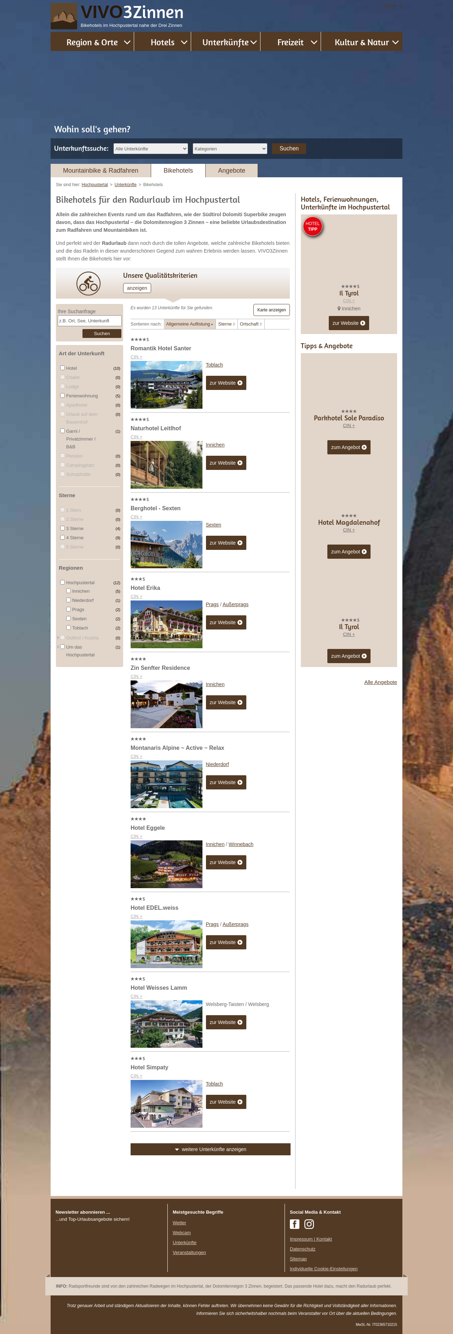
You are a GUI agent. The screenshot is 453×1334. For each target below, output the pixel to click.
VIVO (132, 12)
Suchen (289, 148)
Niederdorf (217, 764)
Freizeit (290, 41)
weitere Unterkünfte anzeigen (214, 1149)
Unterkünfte (225, 41)
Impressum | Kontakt (311, 1239)
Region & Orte (92, 41)
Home (389, 5)
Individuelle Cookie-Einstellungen (324, 1268)
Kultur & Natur (362, 41)
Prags (212, 604)
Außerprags (235, 604)
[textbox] (90, 320)
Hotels (162, 41)
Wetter (179, 1222)
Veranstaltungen (189, 1252)
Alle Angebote (380, 809)
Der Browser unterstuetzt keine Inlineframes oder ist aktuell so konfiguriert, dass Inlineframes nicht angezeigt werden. (109, 1269)
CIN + (137, 357)
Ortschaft (249, 324)
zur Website (226, 383)
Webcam (182, 1232)
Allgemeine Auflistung (188, 324)
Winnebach (241, 844)
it (401, 5)
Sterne (224, 324)
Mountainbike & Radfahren (100, 170)
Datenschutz (302, 1249)
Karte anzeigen (271, 309)
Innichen (215, 445)
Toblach (214, 365)
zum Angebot (349, 575)
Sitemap (298, 1258)
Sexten (214, 525)
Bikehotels (178, 170)
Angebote (231, 170)
